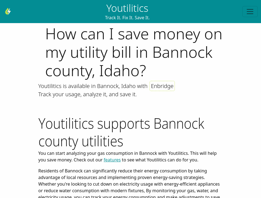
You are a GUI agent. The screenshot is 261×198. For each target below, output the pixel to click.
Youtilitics (127, 8)
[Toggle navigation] (250, 11)
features (112, 160)
